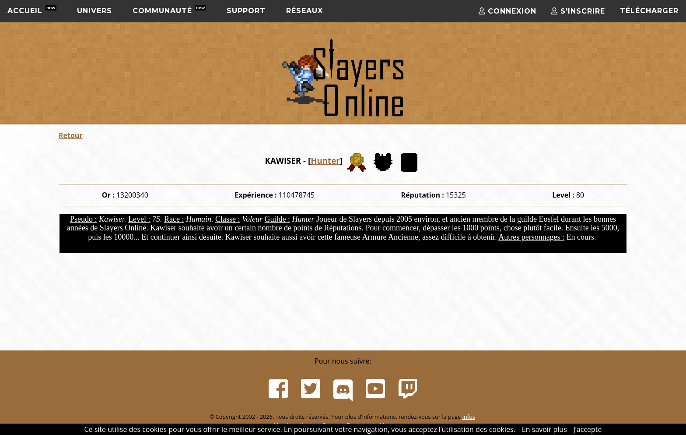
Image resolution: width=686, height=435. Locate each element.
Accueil (31, 10)
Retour (71, 135)
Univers (94, 11)
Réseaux (304, 11)
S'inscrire (578, 11)
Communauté (169, 10)
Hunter (325, 160)
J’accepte (588, 429)
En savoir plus (544, 429)
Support (246, 11)
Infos (468, 417)
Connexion (507, 11)
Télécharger (649, 11)
